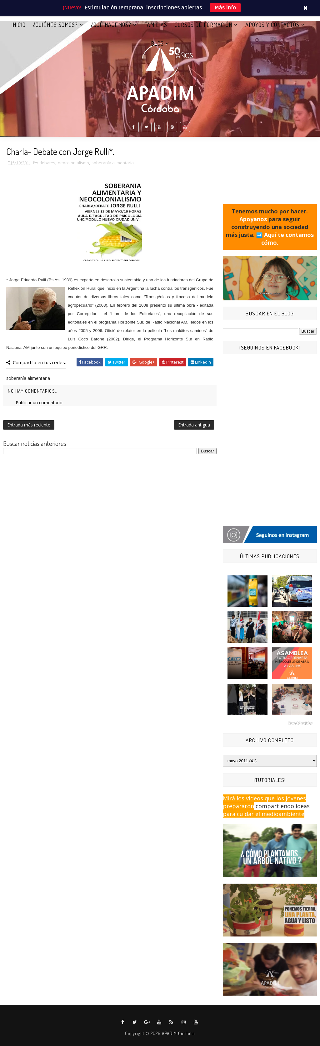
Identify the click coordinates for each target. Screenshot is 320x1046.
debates (47, 163)
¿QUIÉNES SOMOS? (55, 24)
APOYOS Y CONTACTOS (272, 24)
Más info (225, 7)
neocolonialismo (73, 163)
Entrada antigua (194, 425)
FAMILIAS (155, 24)
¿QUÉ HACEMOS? (111, 24)
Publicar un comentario (39, 403)
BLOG (157, 43)
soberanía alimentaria (113, 163)
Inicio (18, 24)
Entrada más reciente (28, 425)
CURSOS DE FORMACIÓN (203, 24)
